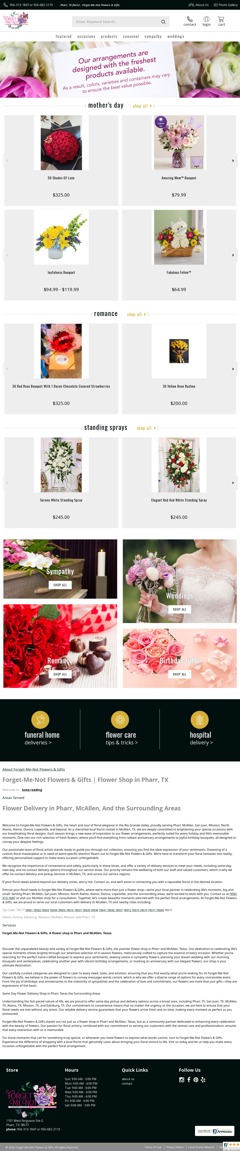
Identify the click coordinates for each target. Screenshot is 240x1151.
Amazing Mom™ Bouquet (179, 177)
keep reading (32, 790)
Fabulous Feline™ (179, 272)
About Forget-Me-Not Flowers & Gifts (33, 769)
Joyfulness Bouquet (61, 272)
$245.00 (61, 517)
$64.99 (179, 289)
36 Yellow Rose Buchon (179, 386)
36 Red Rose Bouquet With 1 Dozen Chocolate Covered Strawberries (61, 386)
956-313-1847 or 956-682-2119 (31, 5)
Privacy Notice (175, 1147)
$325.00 (61, 195)
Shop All (140, 105)
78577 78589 (156, 910)
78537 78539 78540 (86, 910)
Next (234, 161)
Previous (6, 161)
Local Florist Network (201, 1147)
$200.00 (179, 403)
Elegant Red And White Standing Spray (179, 500)
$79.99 (179, 195)
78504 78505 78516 (62, 910)
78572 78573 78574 (135, 910)
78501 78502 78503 (37, 910)
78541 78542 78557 (111, 910)
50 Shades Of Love (61, 177)
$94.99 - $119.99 (61, 289)
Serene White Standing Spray (61, 500)
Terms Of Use (152, 1147)
